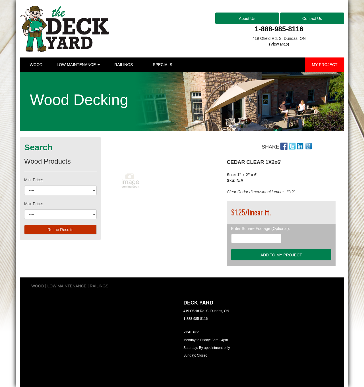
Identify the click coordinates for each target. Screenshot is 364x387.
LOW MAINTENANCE (78, 64)
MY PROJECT (325, 64)
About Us (247, 18)
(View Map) (279, 44)
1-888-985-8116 (279, 29)
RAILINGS (123, 64)
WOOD (36, 64)
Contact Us (312, 18)
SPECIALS (162, 64)
